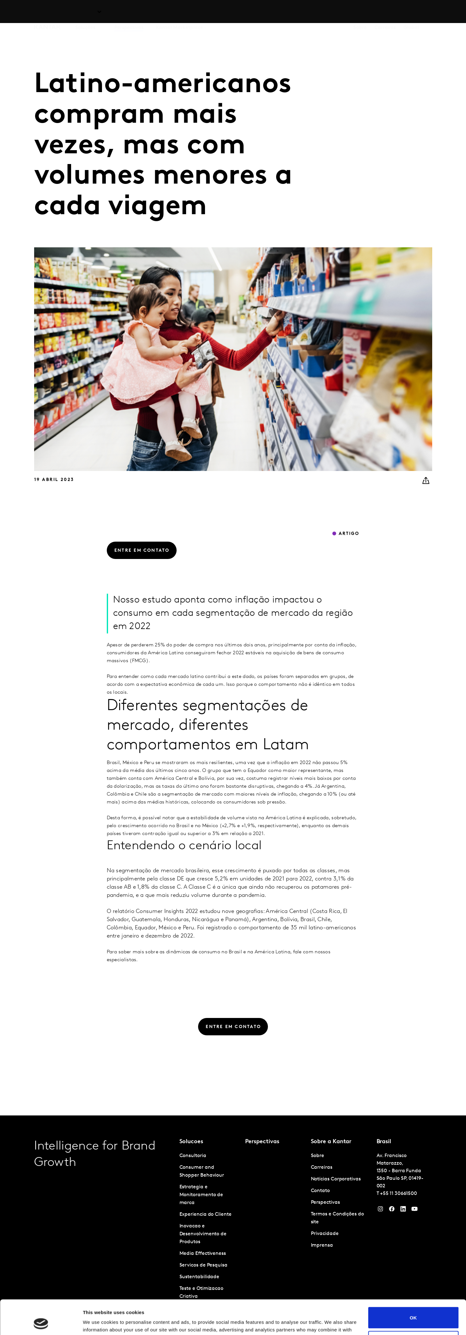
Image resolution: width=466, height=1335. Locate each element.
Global (411, 12)
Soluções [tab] (85, 12)
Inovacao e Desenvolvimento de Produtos (203, 1234)
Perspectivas (128, 12)
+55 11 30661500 (398, 1193)
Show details (97, 1322)
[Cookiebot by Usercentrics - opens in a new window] (41, 1322)
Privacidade (325, 1233)
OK (413, 1285)
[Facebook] (392, 1210)
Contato (320, 1190)
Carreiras (385, 12)
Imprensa (322, 1245)
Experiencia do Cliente (205, 1214)
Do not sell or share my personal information (413, 1309)
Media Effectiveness (202, 1253)
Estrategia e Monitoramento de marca (201, 1195)
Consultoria (192, 1155)
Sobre (360, 12)
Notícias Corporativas (336, 1179)
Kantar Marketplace (179, 12)
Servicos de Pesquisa (203, 1265)
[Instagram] (380, 1210)
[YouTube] (403, 1210)
